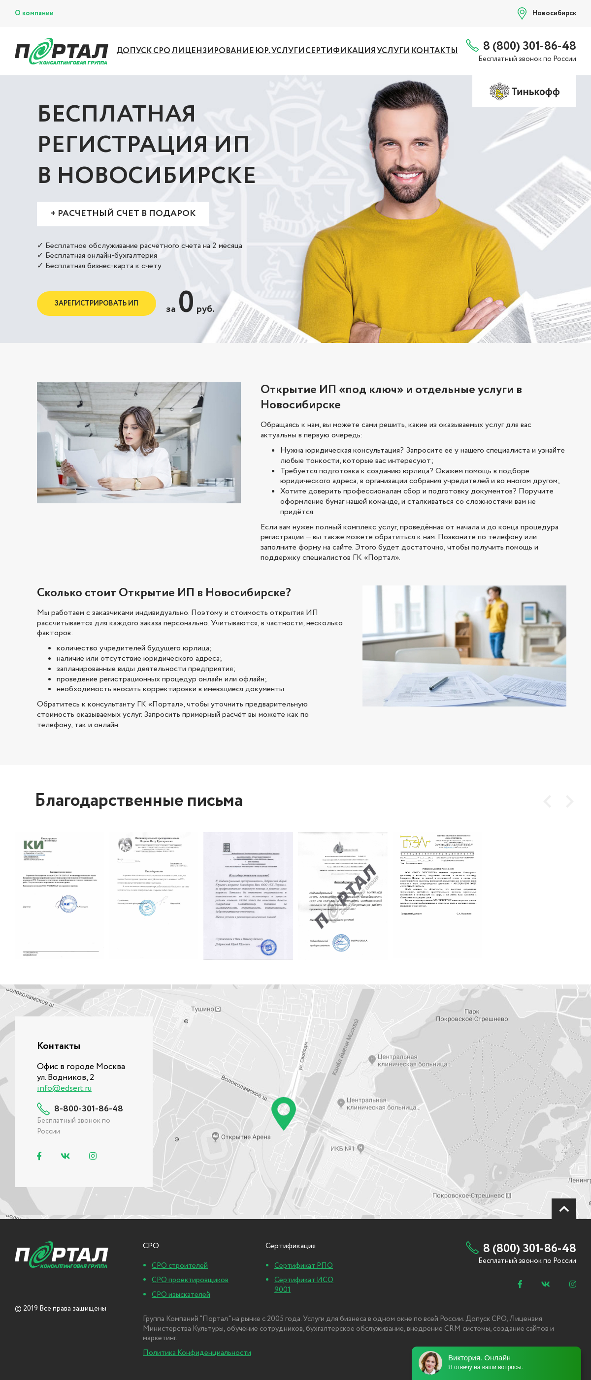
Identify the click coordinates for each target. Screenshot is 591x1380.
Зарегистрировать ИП (96, 303)
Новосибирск (554, 13)
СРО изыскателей (181, 1294)
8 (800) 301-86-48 (529, 46)
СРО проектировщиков (190, 1280)
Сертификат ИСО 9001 (303, 1285)
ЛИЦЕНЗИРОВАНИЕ (212, 51)
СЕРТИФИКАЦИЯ (340, 51)
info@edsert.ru (64, 1088)
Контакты (434, 51)
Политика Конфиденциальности (197, 1353)
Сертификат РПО (303, 1265)
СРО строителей (180, 1265)
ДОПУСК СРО (143, 51)
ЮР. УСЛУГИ (280, 51)
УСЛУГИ (393, 51)
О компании (34, 13)
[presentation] (547, 801)
